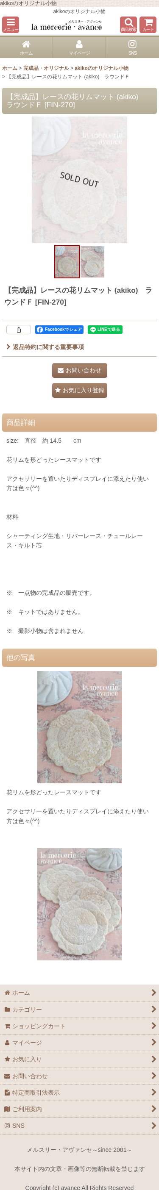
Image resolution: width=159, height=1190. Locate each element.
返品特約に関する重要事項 (45, 347)
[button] (10, 25)
